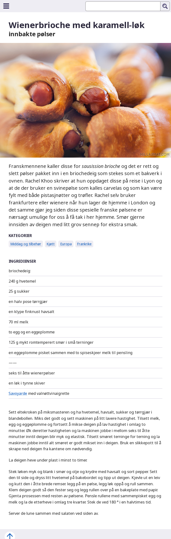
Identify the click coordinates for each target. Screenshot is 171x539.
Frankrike (84, 244)
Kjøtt (51, 244)
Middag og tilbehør (25, 244)
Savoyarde (18, 393)
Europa (66, 244)
